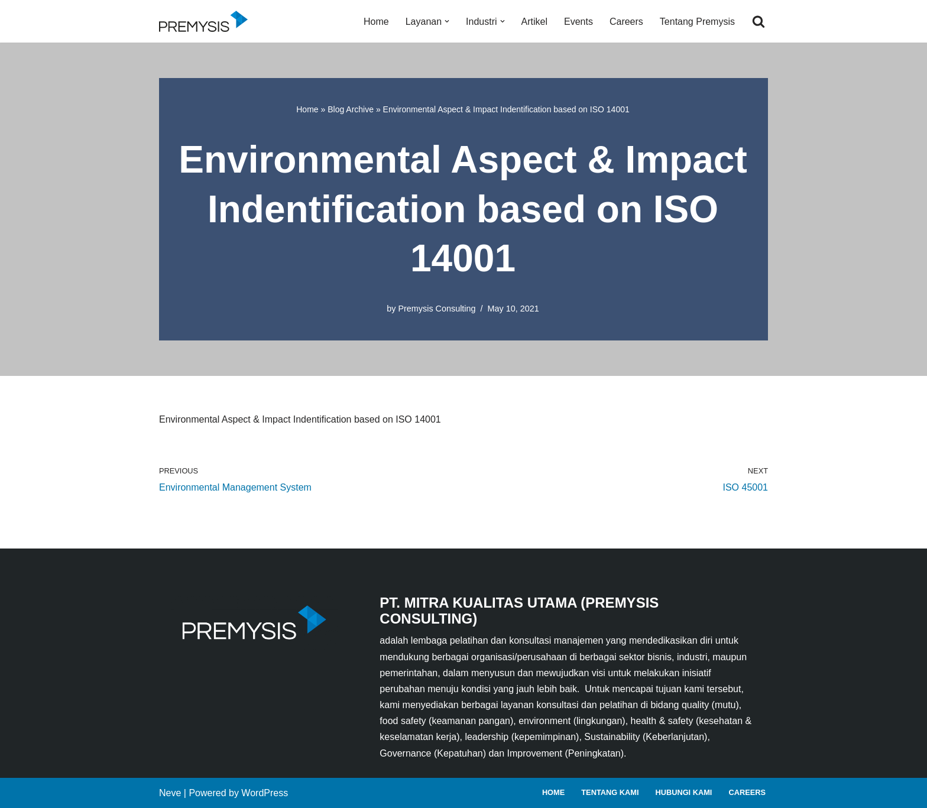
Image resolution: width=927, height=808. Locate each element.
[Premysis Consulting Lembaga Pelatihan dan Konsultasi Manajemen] (206, 21)
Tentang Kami (609, 792)
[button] (447, 21)
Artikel (534, 22)
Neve (170, 793)
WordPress (264, 793)
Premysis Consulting (436, 308)
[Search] (758, 21)
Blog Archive (351, 109)
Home (376, 22)
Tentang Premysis (697, 22)
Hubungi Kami (683, 792)
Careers (626, 22)
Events (578, 22)
